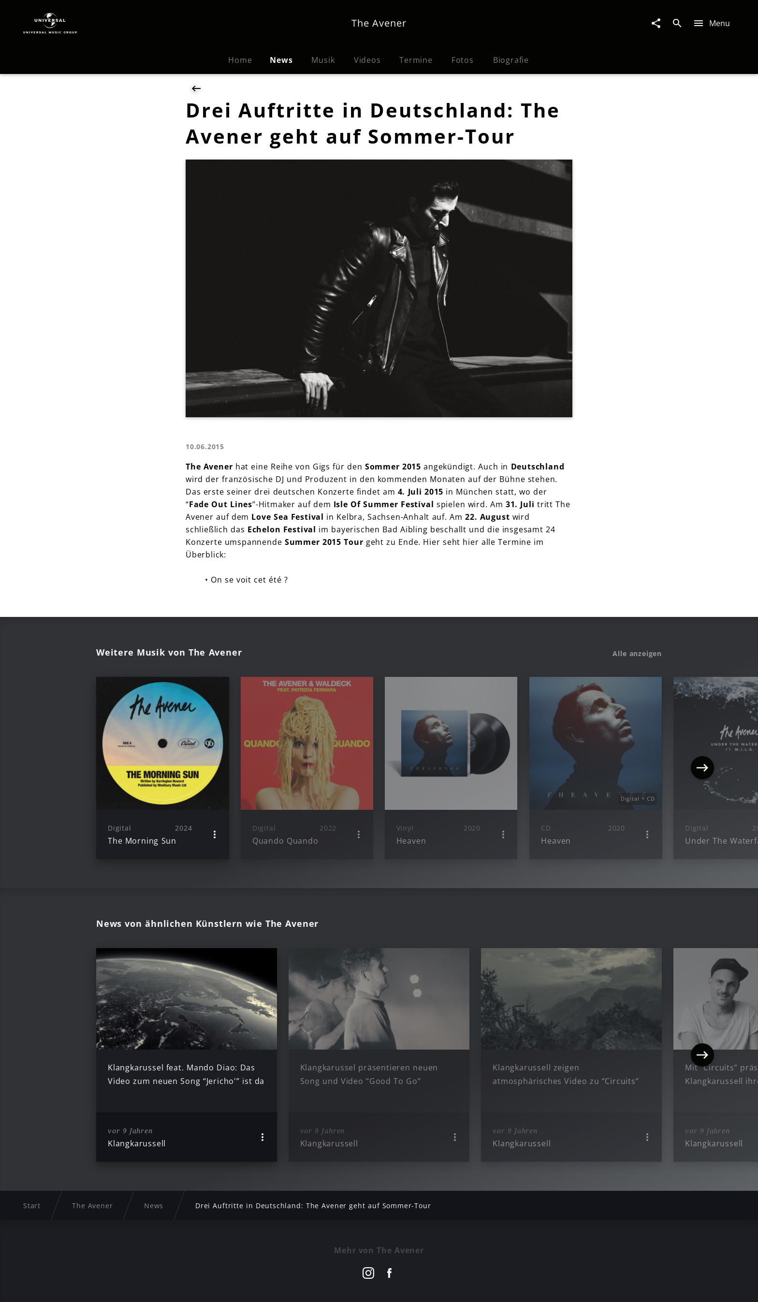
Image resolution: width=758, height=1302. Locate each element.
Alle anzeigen (637, 653)
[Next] (702, 767)
